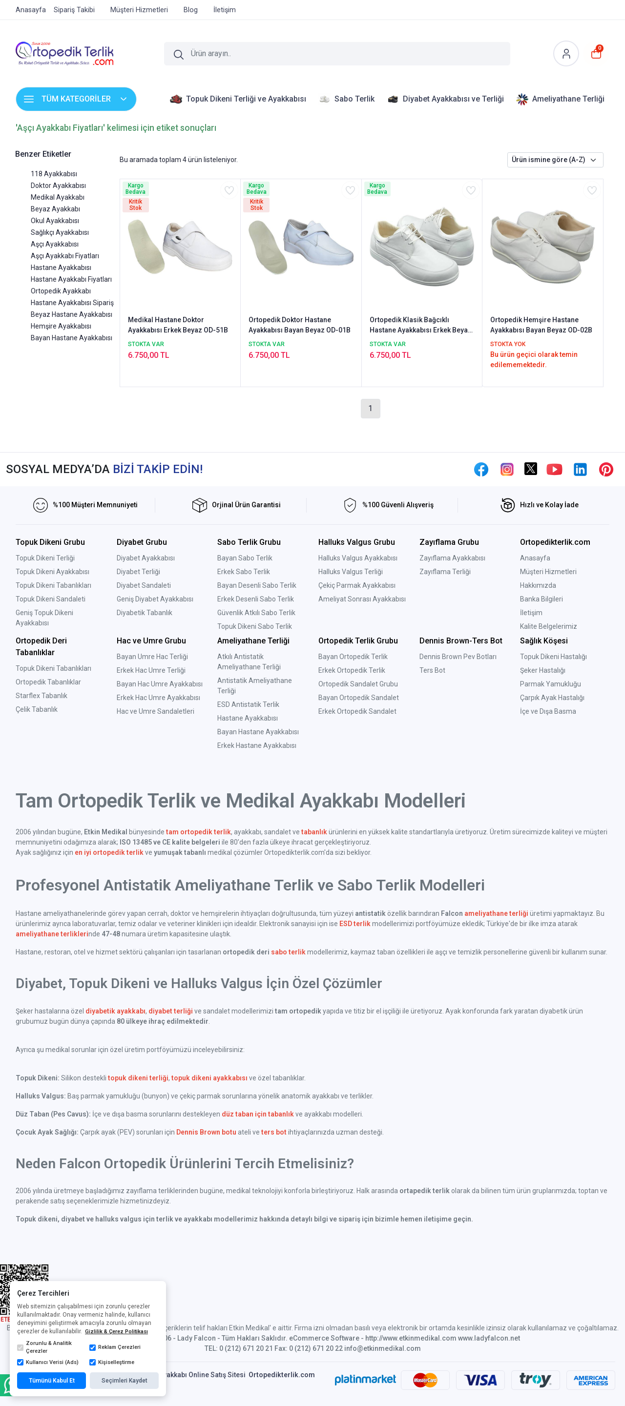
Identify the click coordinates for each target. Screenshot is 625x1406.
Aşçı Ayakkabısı (55, 244)
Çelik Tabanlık (37, 709)
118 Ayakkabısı (54, 174)
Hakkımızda (538, 585)
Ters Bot (432, 670)
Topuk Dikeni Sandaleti (50, 599)
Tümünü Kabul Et (52, 1380)
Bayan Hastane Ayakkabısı (71, 338)
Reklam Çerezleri (115, 1347)
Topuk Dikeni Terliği (45, 558)
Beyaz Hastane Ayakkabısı (71, 314)
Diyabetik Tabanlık (144, 613)
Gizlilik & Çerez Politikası (116, 1331)
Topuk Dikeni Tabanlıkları (53, 585)
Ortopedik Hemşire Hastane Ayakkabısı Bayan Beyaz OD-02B (541, 325)
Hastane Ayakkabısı (61, 267)
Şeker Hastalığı (542, 670)
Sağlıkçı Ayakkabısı (60, 232)
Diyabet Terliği (138, 572)
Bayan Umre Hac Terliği (152, 657)
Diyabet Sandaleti (144, 585)
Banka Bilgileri (541, 599)
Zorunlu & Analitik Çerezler (44, 1347)
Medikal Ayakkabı (57, 197)
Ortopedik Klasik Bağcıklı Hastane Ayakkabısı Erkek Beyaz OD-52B (421, 325)
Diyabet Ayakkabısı (146, 558)
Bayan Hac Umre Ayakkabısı (160, 684)
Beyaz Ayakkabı (55, 209)
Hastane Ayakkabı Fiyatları (71, 279)
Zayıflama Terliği (445, 572)
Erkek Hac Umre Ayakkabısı (158, 698)
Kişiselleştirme (111, 1362)
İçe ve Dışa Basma (548, 711)
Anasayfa (535, 558)
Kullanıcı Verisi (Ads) (48, 1362)
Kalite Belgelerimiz (548, 626)
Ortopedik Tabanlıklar (48, 682)
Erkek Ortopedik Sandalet (357, 711)
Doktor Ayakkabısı (58, 185)
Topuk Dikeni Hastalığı (553, 657)
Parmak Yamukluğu (550, 684)
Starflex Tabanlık (41, 696)
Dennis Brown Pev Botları (458, 657)
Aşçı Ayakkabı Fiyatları (65, 256)
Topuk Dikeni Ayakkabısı (52, 572)
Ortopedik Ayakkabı (61, 291)
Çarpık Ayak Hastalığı (552, 698)
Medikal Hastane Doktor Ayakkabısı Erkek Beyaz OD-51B (178, 325)
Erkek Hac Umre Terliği (151, 670)
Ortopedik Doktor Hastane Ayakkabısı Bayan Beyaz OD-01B (300, 325)
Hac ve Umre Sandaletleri (155, 711)
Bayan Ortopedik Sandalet (358, 698)
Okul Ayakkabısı (55, 221)
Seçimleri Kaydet (124, 1380)
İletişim (531, 613)
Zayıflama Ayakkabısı (452, 558)
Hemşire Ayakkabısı (61, 326)
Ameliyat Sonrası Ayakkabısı (362, 599)
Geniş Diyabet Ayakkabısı (155, 599)
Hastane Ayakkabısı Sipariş (72, 303)
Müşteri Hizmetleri (548, 572)
